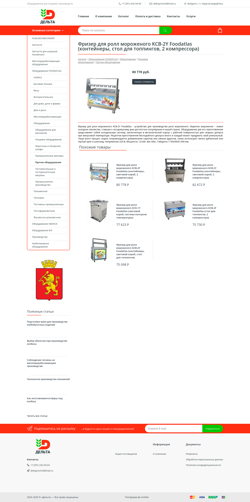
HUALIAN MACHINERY (43, 38)
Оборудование (42, 123)
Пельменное (40, 191)
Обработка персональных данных (204, 459)
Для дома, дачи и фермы (47, 103)
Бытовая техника (43, 83)
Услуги (190, 16)
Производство (40, 236)
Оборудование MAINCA (44, 223)
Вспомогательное (43, 97)
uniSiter (145, 497)
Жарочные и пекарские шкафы (48, 148)
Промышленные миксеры (49, 155)
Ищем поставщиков (126, 453)
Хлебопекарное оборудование (40, 245)
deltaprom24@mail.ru (164, 3)
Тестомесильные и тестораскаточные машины (45, 172)
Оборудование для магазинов (45, 131)
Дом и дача (40, 110)
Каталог (123, 16)
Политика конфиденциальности (203, 465)
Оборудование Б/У (42, 230)
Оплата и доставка (148, 16)
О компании (103, 16)
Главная (83, 16)
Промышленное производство (44, 183)
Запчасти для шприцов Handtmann (44, 53)
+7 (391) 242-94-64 (131, 3)
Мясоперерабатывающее (47, 116)
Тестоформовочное (44, 210)
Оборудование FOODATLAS (46, 70)
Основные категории (46, 30)
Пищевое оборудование (48, 139)
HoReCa (38, 77)
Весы (36, 90)
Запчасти (37, 44)
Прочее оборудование (48, 162)
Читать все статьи (37, 415)
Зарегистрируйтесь (212, 3)
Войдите (192, 3)
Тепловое (39, 197)
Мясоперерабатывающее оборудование (46, 63)
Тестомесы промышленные (49, 204)
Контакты (173, 16)
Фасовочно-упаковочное (47, 217)
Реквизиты (192, 453)
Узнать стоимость (144, 81)
